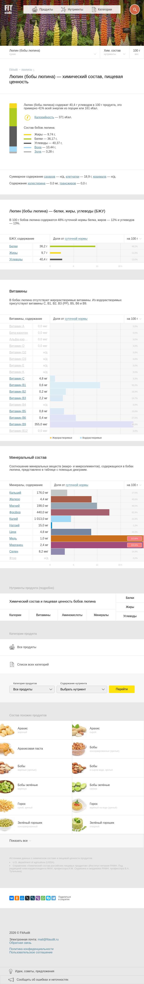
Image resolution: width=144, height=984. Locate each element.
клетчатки (72, 176)
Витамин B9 (17, 424)
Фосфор (15, 512)
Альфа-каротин (19, 339)
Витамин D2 (17, 352)
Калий (13, 518)
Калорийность (44, 117)
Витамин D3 (17, 359)
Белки (13, 246)
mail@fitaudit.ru (48, 939)
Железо (14, 499)
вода (37, 147)
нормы (76, 238)
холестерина (36, 183)
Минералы (101, 615)
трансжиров (68, 183)
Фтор (12, 558)
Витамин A (16, 326)
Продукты (46, 9)
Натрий (14, 525)
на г (133, 238)
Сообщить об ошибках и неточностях (42, 979)
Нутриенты (75, 9)
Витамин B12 (18, 430)
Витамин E (16, 365)
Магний (14, 505)
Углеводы (16, 259)
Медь (13, 538)
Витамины (43, 615)
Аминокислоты (72, 615)
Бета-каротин (18, 332)
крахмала (99, 176)
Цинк (12, 531)
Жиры (13, 252)
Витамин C (16, 378)
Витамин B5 (17, 411)
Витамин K (16, 372)
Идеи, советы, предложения (34, 971)
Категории (105, 9)
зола (37, 151)
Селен (13, 551)
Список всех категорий (29, 664)
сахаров (49, 176)
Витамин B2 (17, 391)
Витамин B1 (17, 385)
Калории (15, 615)
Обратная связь (20, 942)
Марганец (16, 545)
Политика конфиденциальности (31, 949)
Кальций (15, 492)
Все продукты (22, 647)
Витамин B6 (17, 417)
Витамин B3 (17, 398)
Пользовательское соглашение (30, 952)
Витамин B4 (17, 404)
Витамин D (16, 345)
